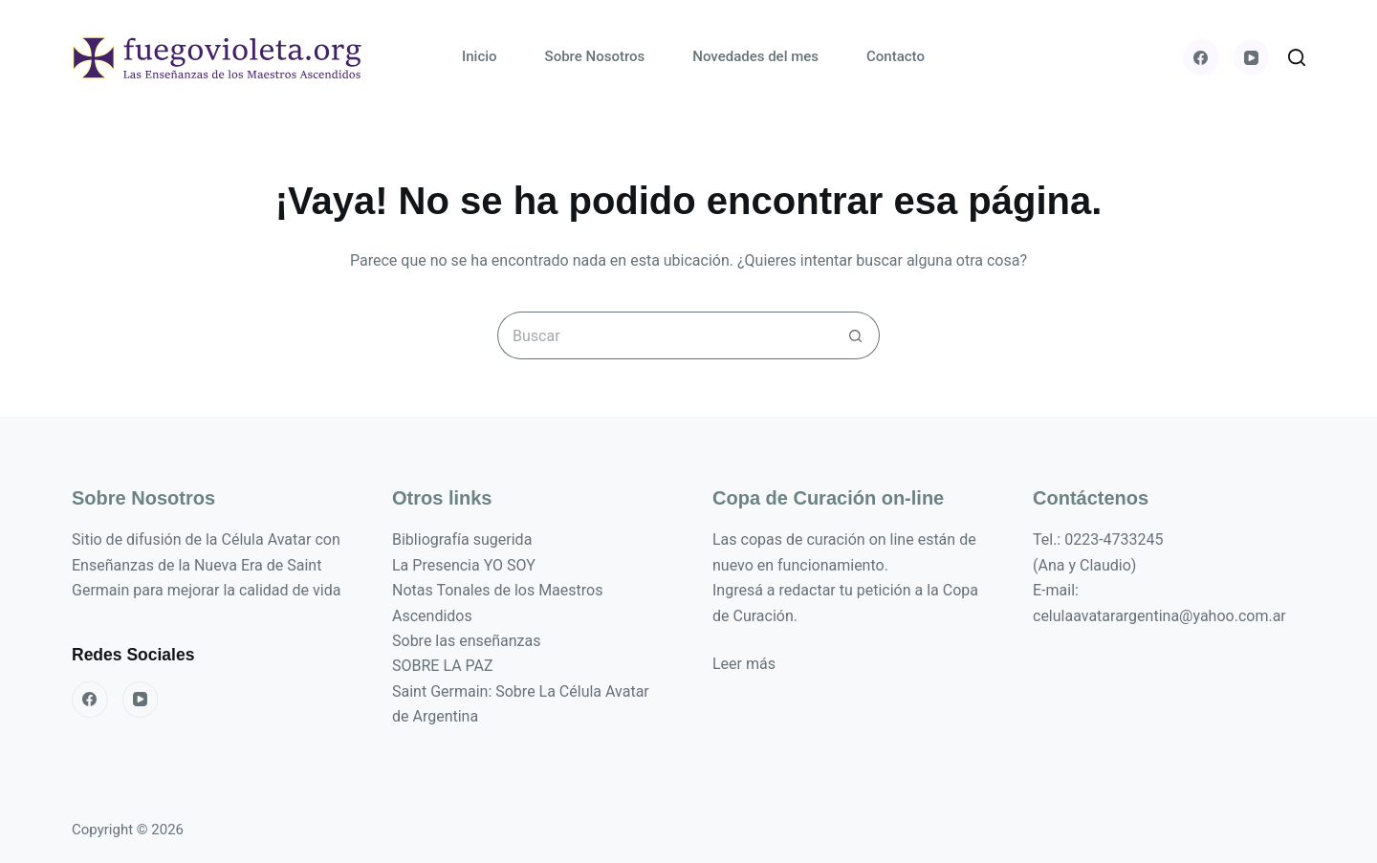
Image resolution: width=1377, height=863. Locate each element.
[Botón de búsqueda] (856, 335)
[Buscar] (1296, 57)
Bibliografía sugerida (462, 539)
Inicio (479, 56)
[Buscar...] (664, 335)
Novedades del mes (755, 56)
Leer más (744, 664)
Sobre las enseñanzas (466, 641)
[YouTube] (1252, 57)
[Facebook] (1201, 57)
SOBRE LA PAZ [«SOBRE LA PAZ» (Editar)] (442, 666)
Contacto (895, 56)
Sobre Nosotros (595, 56)
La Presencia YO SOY (464, 565)
